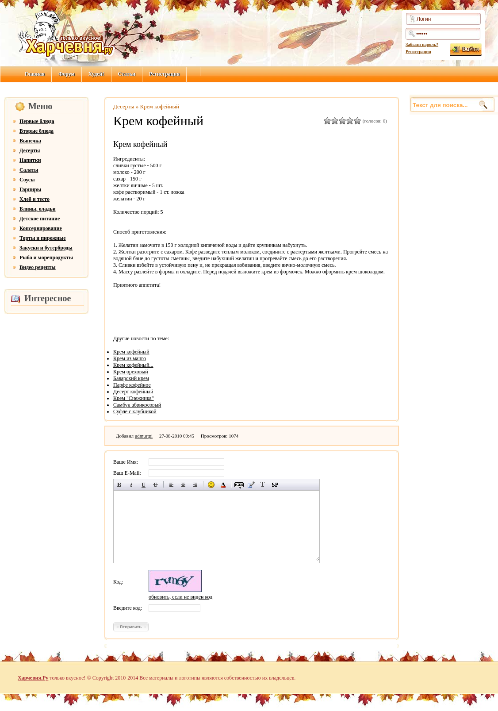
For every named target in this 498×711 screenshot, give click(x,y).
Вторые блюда (36, 131)
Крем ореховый (130, 372)
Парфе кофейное (132, 385)
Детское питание (39, 218)
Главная (35, 74)
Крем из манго (129, 358)
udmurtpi (144, 435)
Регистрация (418, 51)
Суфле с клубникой (135, 411)
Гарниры (30, 189)
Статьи (126, 74)
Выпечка (30, 141)
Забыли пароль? (422, 44)
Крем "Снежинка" (133, 398)
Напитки (30, 160)
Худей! (96, 74)
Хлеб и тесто (34, 199)
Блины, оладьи (37, 209)
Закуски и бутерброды (46, 248)
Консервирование (40, 228)
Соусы (27, 180)
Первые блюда (36, 121)
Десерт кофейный (133, 391)
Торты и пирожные (42, 238)
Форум (66, 74)
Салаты (28, 170)
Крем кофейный (159, 106)
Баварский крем (131, 378)
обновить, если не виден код (180, 597)
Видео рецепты (37, 267)
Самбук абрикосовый (137, 405)
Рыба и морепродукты (46, 257)
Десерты (29, 150)
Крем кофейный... (133, 365)
